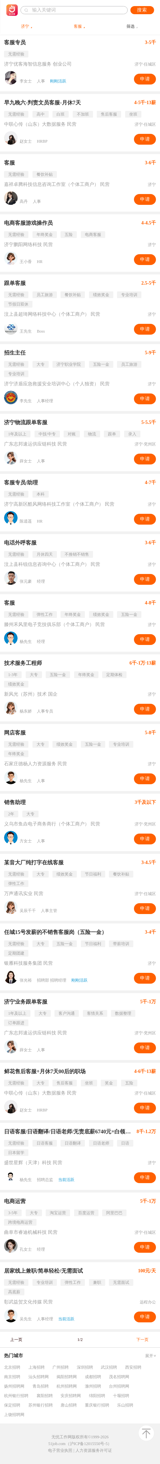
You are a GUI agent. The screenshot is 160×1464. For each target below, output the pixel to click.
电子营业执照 (60, 1450)
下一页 (142, 1339)
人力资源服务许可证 (93, 1450)
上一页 (16, 1339)
